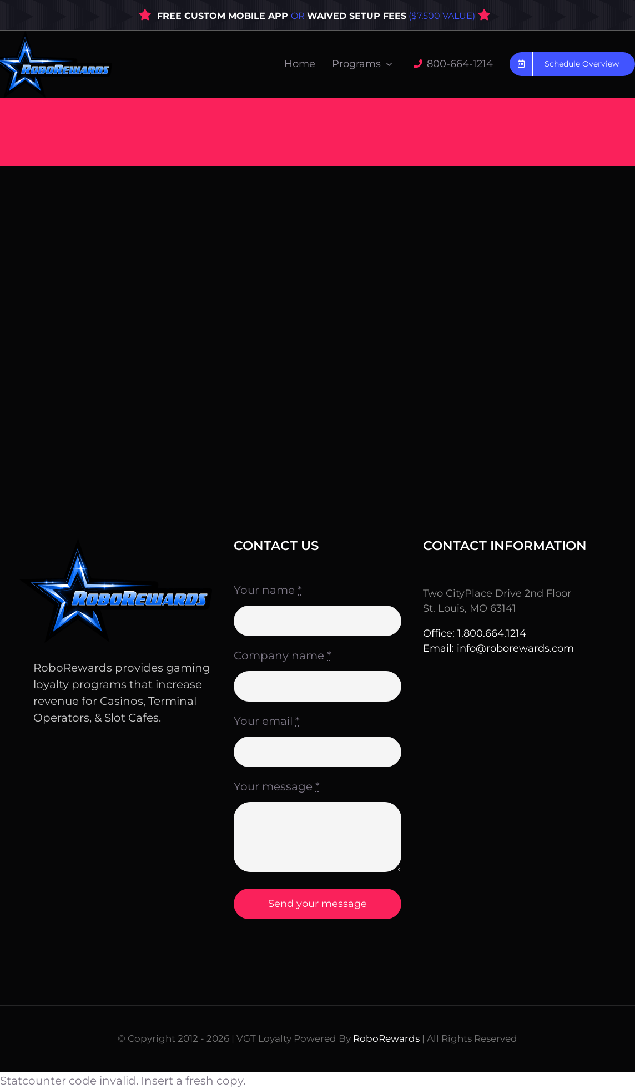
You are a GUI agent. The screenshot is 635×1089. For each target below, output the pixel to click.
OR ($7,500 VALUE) (383, 16)
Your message (277, 786)
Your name (268, 590)
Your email (267, 721)
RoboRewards (386, 1038)
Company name (282, 655)
